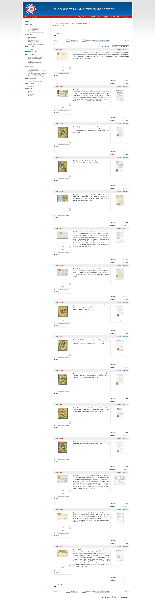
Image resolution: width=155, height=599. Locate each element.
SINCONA (31, 86)
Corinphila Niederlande (34, 62)
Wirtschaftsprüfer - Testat (35, 74)
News (27, 21)
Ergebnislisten (32, 31)
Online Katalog (32, 37)
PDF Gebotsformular (34, 40)
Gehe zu (74, 40)
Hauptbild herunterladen (61, 73)
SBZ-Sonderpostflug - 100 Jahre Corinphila (37, 71)
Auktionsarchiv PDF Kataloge (36, 44)
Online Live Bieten (33, 27)
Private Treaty (31, 52)
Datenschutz (31, 93)
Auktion (28, 24)
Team (29, 61)
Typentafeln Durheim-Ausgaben (37, 76)
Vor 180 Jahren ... (33, 69)
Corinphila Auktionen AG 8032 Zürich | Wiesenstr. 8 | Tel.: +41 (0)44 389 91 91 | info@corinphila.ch (104, 17)
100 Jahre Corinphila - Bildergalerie (37, 73)
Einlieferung (30, 47)
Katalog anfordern (33, 41)
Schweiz (67, 23)
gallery (57, 44)
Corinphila (29, 55)
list (54, 44)
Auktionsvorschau (33, 29)
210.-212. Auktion (58, 23)
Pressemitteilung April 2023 (35, 81)
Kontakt (28, 89)
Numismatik (29, 84)
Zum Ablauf (31, 49)
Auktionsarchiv (32, 42)
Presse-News (30, 78)
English (33, 17)
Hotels (30, 91)
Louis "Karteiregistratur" (34, 58)
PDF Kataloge (32, 38)
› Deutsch (27, 17)
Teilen (56, 75)
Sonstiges (29, 66)
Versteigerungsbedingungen (36, 32)
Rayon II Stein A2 (82, 23)
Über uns (30, 60)
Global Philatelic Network (35, 64)
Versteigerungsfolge (33, 28)
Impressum (31, 94)
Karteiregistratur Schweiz (35, 57)
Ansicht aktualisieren (103, 40)
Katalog (28, 35)
